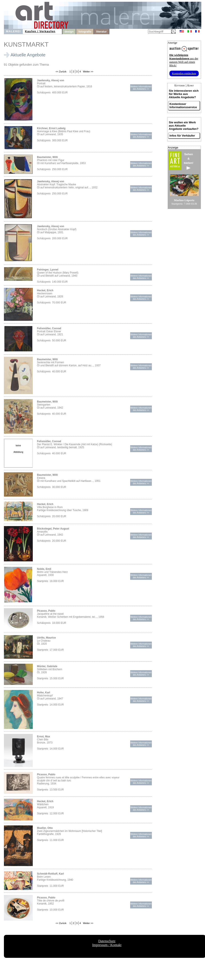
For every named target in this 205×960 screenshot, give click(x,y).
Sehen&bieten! (189, 161)
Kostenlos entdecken (184, 73)
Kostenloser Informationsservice (183, 105)
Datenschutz (106, 941)
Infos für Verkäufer (182, 135)
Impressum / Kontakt (106, 945)
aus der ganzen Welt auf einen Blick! (183, 60)
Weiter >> (87, 71)
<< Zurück (61, 71)
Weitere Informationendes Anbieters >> (141, 87)
